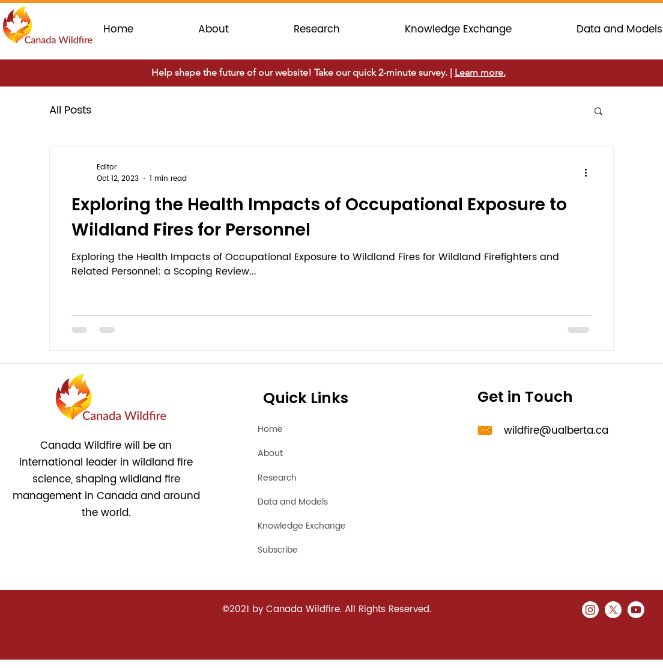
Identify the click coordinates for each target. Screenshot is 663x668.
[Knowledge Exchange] (321, 526)
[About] (300, 453)
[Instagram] (590, 609)
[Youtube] (636, 609)
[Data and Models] (304, 502)
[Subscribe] (321, 550)
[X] (613, 609)
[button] (598, 112)
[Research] (300, 478)
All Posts (70, 110)
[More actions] (590, 173)
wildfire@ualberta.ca (556, 430)
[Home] (300, 429)
